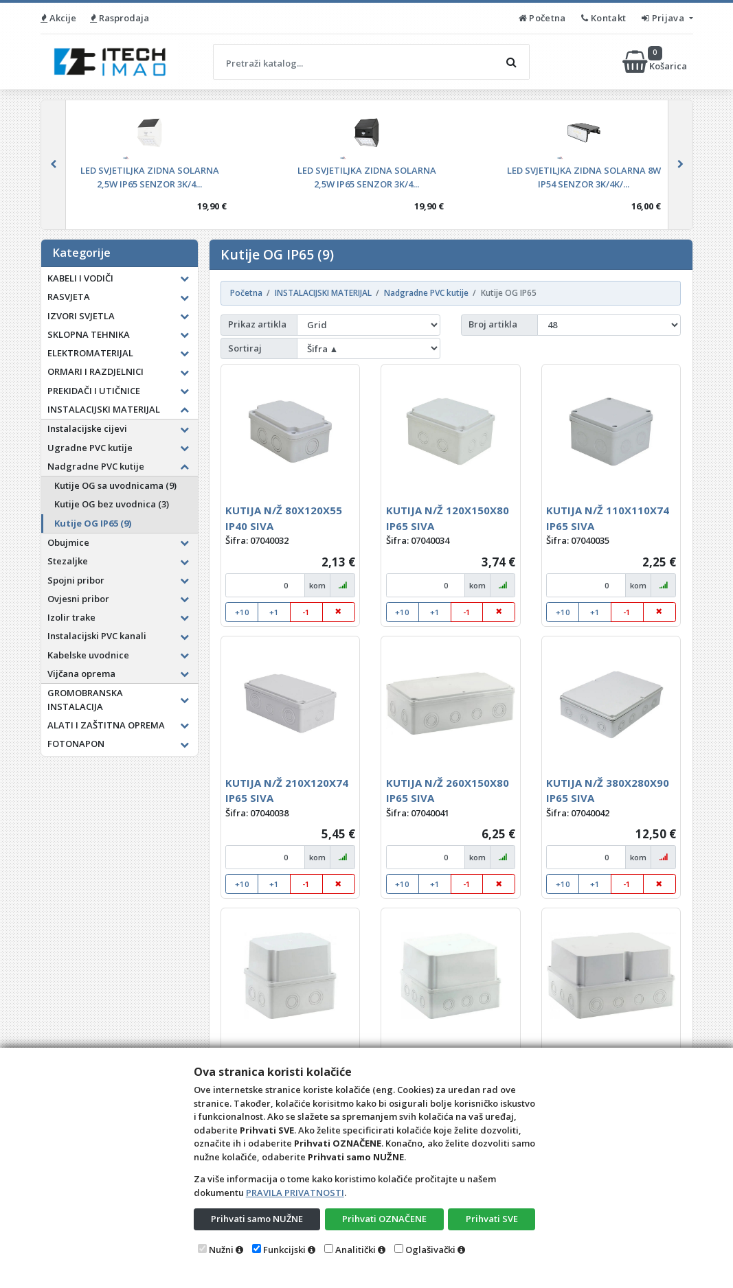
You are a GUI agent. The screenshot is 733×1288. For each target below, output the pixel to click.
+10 (242, 612)
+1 (274, 612)
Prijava (664, 18)
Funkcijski (284, 1249)
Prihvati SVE (492, 1218)
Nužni (221, 1249)
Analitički (355, 1249)
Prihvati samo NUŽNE (257, 1218)
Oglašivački (430, 1249)
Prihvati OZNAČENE (384, 1218)
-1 (306, 612)
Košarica (655, 62)
